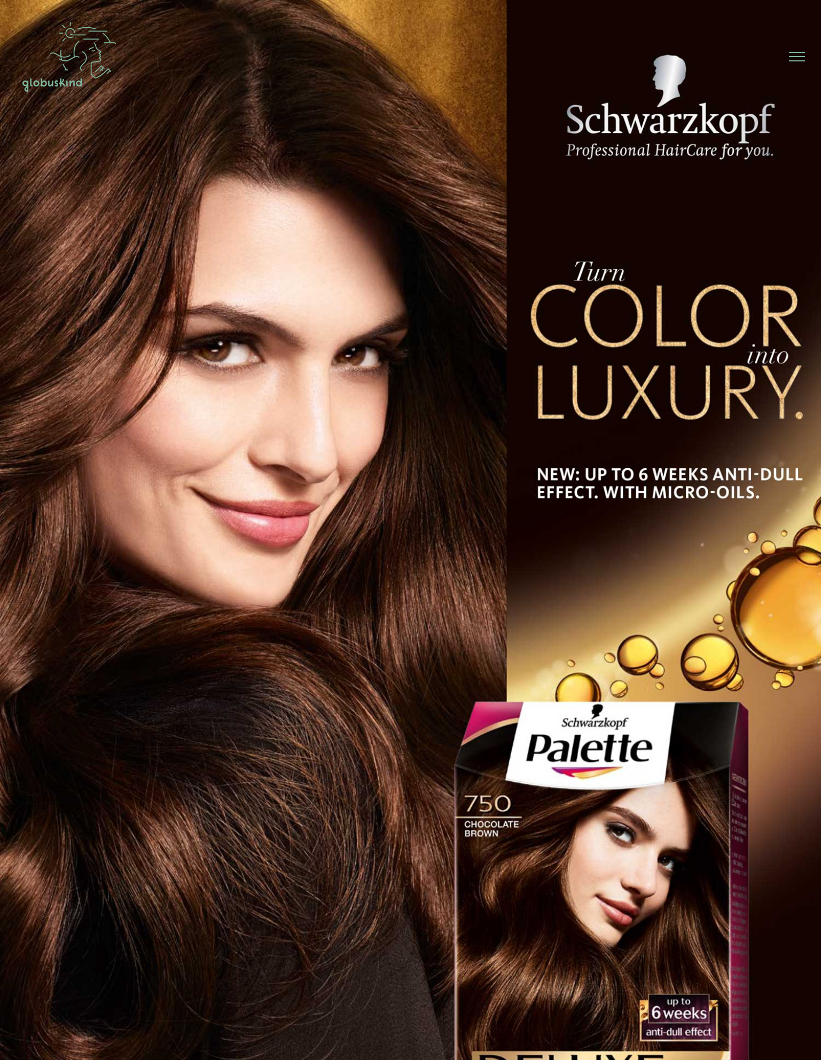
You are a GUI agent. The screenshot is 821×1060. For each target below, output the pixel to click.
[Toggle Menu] (797, 56)
